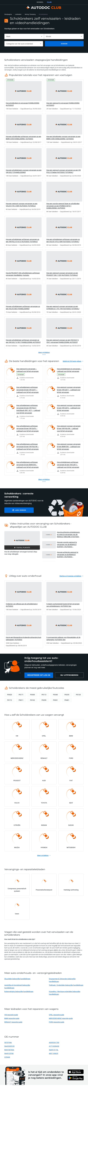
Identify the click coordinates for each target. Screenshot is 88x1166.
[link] (23, 95)
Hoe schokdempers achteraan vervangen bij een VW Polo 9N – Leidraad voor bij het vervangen (27, 446)
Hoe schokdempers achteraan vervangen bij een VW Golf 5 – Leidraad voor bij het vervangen (68, 464)
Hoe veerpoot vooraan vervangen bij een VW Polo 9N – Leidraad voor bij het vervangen (69, 428)
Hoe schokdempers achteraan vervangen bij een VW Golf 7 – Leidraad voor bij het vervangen (27, 389)
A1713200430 (54, 1046)
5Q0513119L (53, 1050)
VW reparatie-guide (11, 1015)
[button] (22, 540)
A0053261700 (54, 1042)
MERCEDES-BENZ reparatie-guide (61, 1018)
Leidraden (18, 14)
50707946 (8, 1042)
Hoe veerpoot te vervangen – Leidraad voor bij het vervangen (27, 370)
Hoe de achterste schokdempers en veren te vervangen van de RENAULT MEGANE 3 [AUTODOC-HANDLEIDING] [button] (68, 534)
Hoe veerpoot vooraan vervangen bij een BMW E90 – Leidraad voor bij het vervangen (69, 446)
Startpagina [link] (8, 14)
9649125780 (9, 1053)
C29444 (7, 1057)
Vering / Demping (30, 14)
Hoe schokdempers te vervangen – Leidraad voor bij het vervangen (69, 370)
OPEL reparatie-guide (56, 1015)
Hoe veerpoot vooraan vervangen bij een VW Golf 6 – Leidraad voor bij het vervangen (69, 407)
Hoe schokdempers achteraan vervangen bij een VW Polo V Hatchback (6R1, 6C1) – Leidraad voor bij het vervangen (28, 409)
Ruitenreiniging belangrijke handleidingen (18, 991)
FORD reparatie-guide (56, 1022)
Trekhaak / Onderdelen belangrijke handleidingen (66, 985)
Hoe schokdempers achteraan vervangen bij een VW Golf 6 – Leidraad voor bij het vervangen (27, 428)
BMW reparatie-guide (11, 1018)
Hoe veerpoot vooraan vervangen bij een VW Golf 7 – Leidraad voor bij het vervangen (69, 389)
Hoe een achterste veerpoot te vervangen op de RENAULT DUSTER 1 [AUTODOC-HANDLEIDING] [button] (67, 554)
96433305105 (9, 1046)
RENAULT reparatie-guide (13, 1022)
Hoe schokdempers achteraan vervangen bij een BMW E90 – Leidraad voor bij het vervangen (27, 464)
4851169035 (53, 1053)
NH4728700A (9, 1050)
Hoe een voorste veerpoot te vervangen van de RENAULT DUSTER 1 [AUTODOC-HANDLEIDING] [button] (67, 544)
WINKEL (40, 2)
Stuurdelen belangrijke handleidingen (17, 979)
